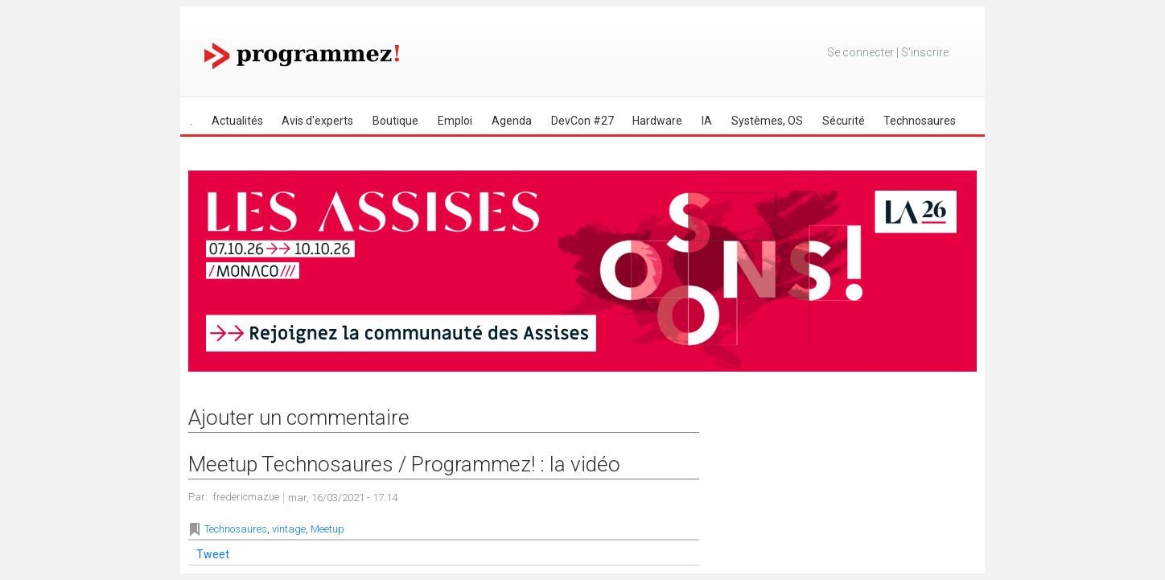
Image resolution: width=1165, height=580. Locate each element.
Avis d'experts (317, 120)
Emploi (455, 120)
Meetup (327, 529)
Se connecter (860, 52)
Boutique (395, 120)
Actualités (237, 120)
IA (707, 120)
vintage (289, 529)
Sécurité (843, 120)
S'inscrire (925, 52)
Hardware (657, 120)
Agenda (512, 120)
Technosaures (919, 120)
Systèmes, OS (767, 120)
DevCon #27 (582, 120)
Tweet (212, 554)
